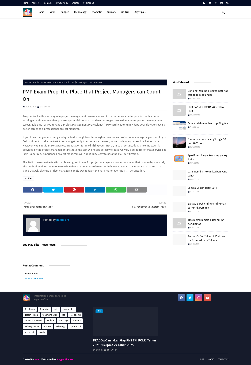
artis (56, 309)
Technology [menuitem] (80, 12)
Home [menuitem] (41, 12)
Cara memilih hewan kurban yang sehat (207, 173)
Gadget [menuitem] (65, 12)
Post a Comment (34, 278)
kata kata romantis (34, 320)
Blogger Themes (64, 359)
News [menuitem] (52, 12)
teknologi (60, 326)
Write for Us (88, 3)
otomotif (77, 320)
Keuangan (44, 309)
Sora (36, 359)
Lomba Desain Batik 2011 (202, 187)
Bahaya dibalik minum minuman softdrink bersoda (207, 205)
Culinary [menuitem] (111, 12)
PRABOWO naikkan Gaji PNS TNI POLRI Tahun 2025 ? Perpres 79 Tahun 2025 (124, 342)
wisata (42, 332)
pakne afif (31, 106)
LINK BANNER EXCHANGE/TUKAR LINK (206, 109)
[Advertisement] (125, 48)
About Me (36, 3)
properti (47, 326)
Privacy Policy (61, 3)
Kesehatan (30, 309)
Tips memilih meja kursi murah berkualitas (206, 221)
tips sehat (29, 332)
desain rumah (31, 315)
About (211, 359)
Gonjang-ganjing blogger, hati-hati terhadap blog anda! (208, 92)
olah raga (63, 320)
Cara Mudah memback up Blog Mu (208, 123)
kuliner (50, 320)
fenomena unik (50, 315)
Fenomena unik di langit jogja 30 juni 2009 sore (207, 141)
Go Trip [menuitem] (125, 12)
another (36, 82)
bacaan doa (68, 309)
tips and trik (75, 326)
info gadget (75, 315)
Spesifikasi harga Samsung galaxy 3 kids (207, 157)
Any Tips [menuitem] (139, 12)
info (63, 315)
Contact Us (223, 359)
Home (25, 3)
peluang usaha (32, 326)
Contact (47, 3)
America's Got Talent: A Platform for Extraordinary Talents (207, 238)
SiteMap (75, 3)
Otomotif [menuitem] (97, 12)
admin (99, 349)
